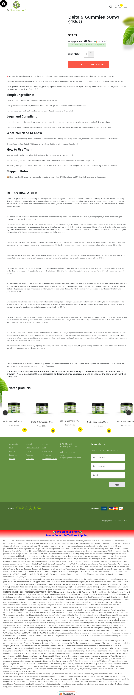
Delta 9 (28, 449)
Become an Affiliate (49, 456)
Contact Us (46, 452)
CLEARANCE (47, 449)
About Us (29, 452)
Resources (13, 452)
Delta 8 (12, 449)
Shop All (29, 441)
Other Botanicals (32, 445)
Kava (11, 445)
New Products (14, 441)
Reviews (12, 456)
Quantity (74, 53)
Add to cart (88, 64)
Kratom (45, 441)
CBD (44, 445)
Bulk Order (30, 456)
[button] (97, 41)
